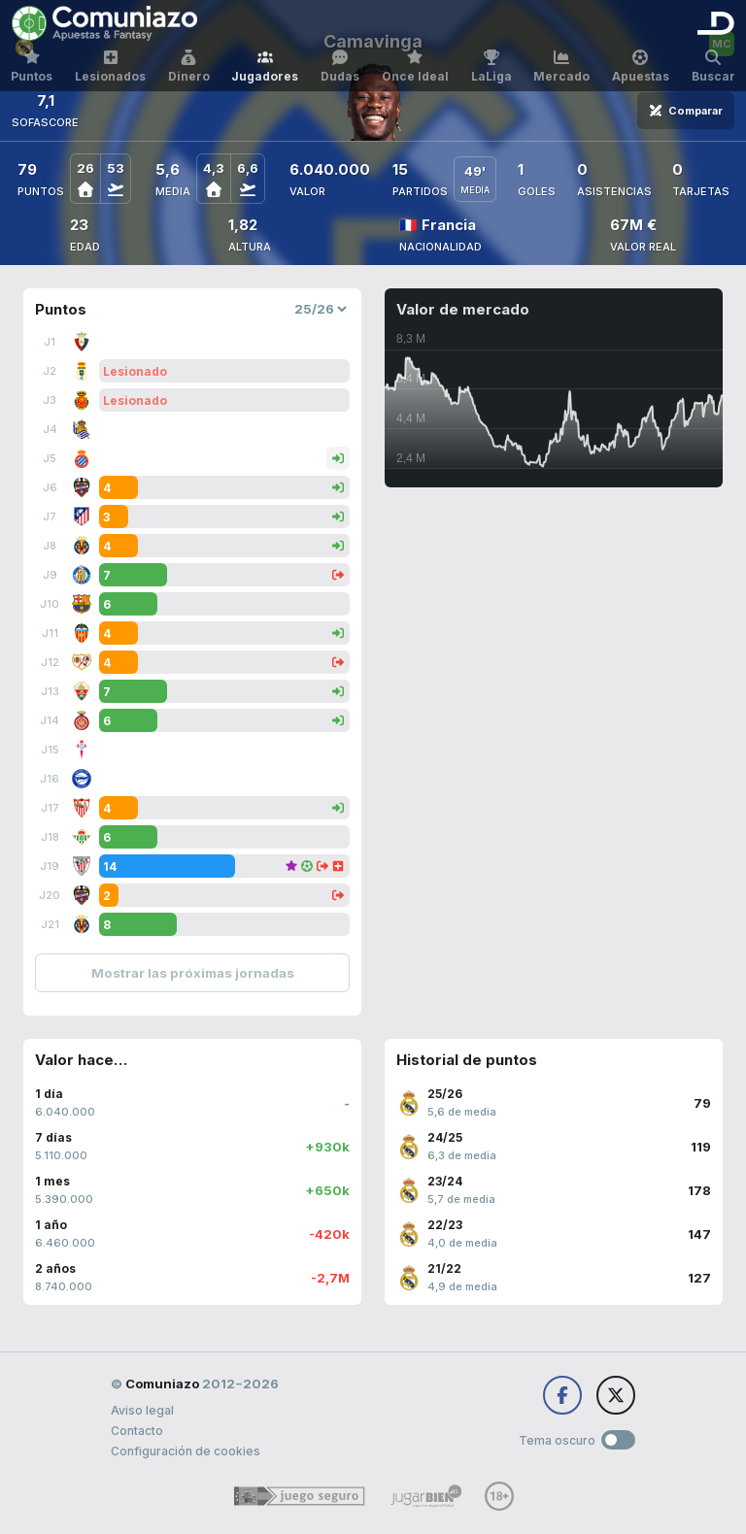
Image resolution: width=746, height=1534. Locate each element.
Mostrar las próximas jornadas (192, 973)
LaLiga (491, 66)
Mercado (561, 66)
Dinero (189, 66)
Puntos (31, 66)
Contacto (137, 1430)
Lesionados (110, 66)
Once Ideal (415, 66)
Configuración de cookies (185, 1451)
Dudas (340, 66)
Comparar (686, 110)
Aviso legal (142, 1410)
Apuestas (640, 66)
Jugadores (264, 66)
